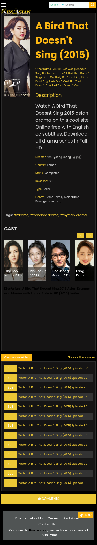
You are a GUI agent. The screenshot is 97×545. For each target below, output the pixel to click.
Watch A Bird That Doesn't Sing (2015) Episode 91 (52, 454)
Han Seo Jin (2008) (37, 272)
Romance (54, 201)
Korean (51, 165)
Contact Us (46, 524)
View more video (17, 357)
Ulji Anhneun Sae (53, 73)
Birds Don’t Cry (58, 81)
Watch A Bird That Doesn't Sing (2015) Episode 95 (52, 416)
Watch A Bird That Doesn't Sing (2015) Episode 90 (52, 464)
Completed (52, 173)
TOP (86, 515)
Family (59, 197)
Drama (49, 197)
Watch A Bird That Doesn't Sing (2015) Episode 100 (53, 368)
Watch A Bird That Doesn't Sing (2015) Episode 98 (52, 387)
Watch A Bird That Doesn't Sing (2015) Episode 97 (52, 397)
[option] (13, 260)
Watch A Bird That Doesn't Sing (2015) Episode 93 (52, 435)
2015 (51, 181)
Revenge (41, 201)
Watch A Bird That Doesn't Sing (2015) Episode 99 (52, 378)
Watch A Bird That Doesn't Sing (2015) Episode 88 (52, 483)
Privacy (20, 518)
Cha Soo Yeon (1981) (13, 272)
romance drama (45, 215)
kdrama (22, 215)
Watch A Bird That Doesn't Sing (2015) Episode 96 (52, 406)
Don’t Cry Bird (70, 77)
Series (47, 189)
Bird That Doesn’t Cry (65, 86)
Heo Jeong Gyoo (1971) (61, 272)
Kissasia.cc (38, 530)
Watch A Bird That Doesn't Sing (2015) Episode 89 (52, 473)
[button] (80, 235)
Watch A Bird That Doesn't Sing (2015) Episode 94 (52, 425)
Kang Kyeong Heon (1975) (85, 272)
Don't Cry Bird (51, 77)
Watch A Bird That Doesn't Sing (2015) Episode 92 (52, 445)
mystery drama (75, 215)
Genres (53, 518)
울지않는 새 (59, 69)
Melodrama (71, 197)
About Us (37, 518)
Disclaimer (71, 518)
